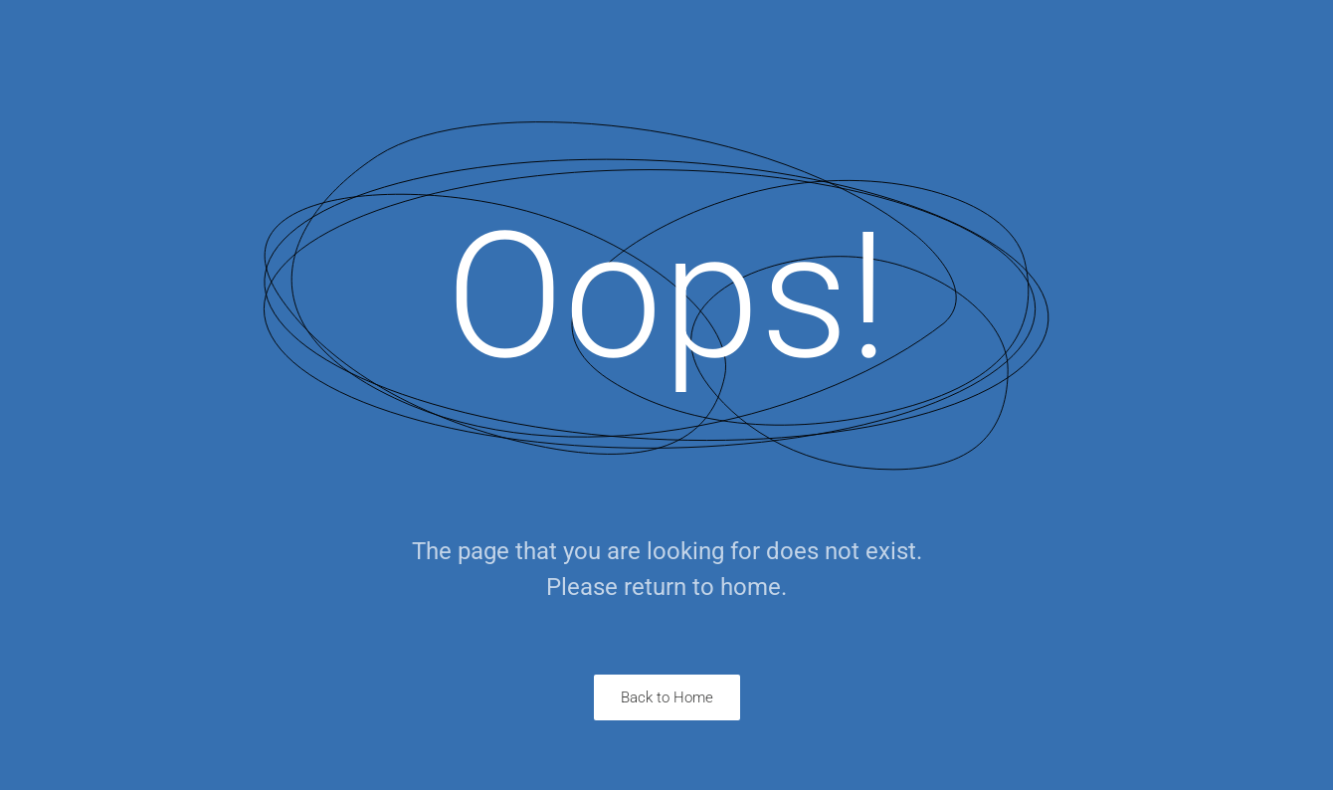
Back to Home (667, 697)
